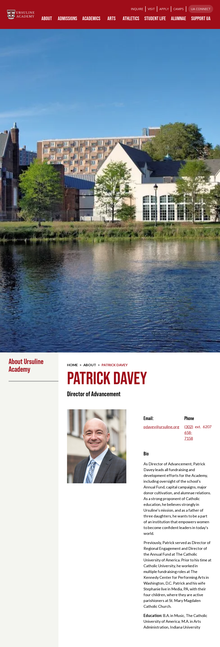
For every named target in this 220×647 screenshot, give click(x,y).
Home (72, 365)
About (89, 365)
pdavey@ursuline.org (161, 426)
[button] (46, 18)
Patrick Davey (115, 365)
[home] (21, 15)
